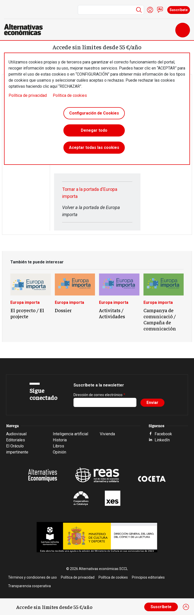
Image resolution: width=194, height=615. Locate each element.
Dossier (63, 310)
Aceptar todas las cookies (94, 147)
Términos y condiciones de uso (32, 577)
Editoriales (15, 440)
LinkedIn (162, 440)
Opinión (59, 452)
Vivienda (107, 433)
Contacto (160, 10)
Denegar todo (94, 130)
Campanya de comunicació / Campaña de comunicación (159, 319)
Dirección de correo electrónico (98, 395)
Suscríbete (178, 10)
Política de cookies (70, 95)
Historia (60, 440)
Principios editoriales (148, 577)
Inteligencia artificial (70, 433)
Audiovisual (16, 433)
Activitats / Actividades (112, 313)
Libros (58, 446)
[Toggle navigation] (182, 30)
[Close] (186, 607)
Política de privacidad (28, 95)
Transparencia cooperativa (29, 586)
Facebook (163, 433)
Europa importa (25, 302)
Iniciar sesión (150, 10)
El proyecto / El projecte (27, 313)
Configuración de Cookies (94, 113)
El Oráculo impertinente (17, 449)
